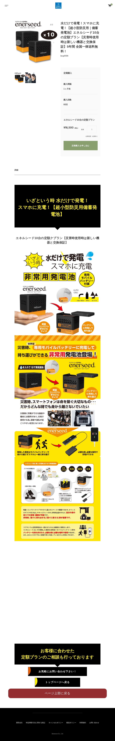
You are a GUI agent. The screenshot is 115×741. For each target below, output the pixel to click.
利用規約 (83, 723)
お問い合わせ (94, 723)
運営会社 (19, 723)
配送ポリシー (71, 723)
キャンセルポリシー (56, 723)
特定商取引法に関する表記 (35, 723)
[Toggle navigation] (6, 5)
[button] (18, 43)
